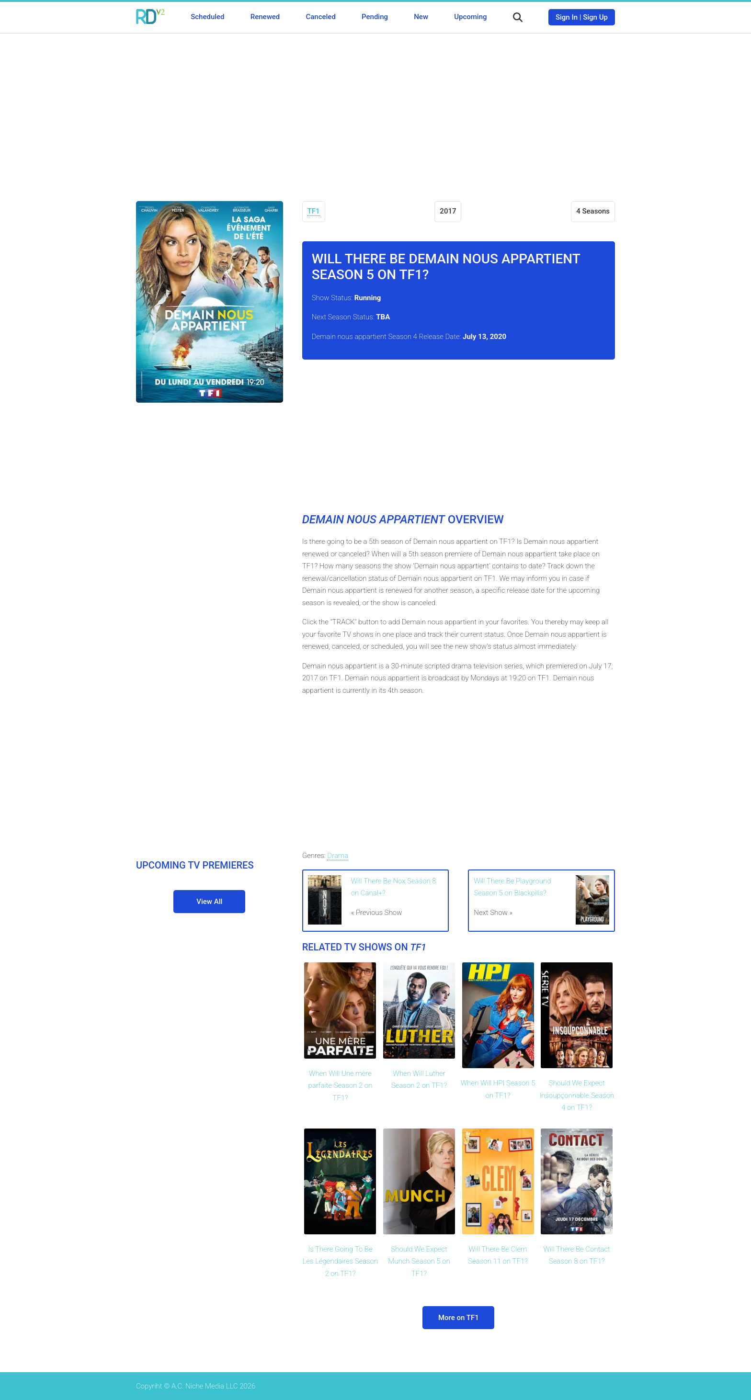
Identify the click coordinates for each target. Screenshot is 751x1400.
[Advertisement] (375, 110)
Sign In (567, 17)
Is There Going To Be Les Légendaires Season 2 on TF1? (340, 1261)
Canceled (320, 16)
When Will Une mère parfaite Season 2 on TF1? (340, 1085)
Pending (375, 16)
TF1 (313, 211)
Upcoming (470, 16)
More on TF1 (458, 1317)
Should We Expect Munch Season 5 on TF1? (419, 1261)
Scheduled (207, 16)
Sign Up (595, 17)
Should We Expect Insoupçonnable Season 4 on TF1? (576, 1095)
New (421, 16)
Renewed (265, 16)
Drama (337, 855)
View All (209, 901)
